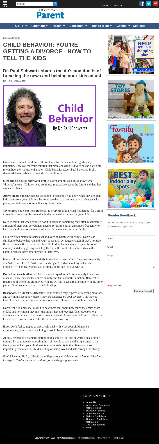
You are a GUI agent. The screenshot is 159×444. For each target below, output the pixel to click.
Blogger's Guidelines (97, 419)
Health (57, 25)
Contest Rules (93, 408)
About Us (91, 402)
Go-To (19, 25)
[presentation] (131, 277)
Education (77, 25)
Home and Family (11, 38)
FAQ (88, 427)
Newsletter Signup (95, 410)
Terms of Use (118, 438)
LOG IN (105, 5)
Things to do (100, 25)
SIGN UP (117, 5)
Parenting (38, 25)
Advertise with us (95, 413)
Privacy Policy (103, 438)
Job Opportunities (95, 424)
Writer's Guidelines (96, 416)
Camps (121, 25)
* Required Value (114, 285)
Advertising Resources (98, 405)
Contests (139, 25)
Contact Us (92, 422)
